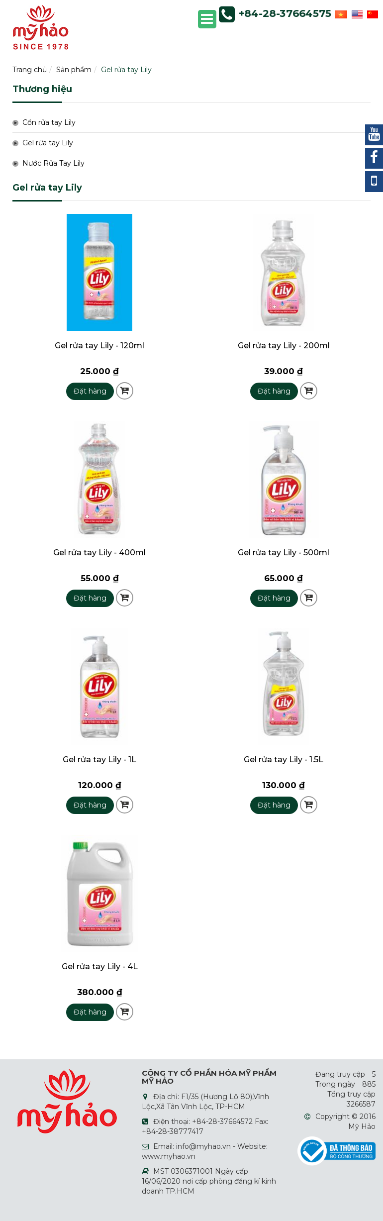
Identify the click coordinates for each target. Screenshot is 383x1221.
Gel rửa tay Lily (126, 69)
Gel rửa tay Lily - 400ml (99, 552)
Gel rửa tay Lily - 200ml (284, 345)
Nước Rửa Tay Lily (53, 163)
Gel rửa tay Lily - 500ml (283, 552)
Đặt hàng (90, 391)
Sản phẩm (74, 69)
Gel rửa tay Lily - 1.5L (283, 759)
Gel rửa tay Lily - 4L (100, 966)
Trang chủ (29, 69)
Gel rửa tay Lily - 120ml (99, 345)
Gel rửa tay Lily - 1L (99, 759)
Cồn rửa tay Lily (49, 122)
